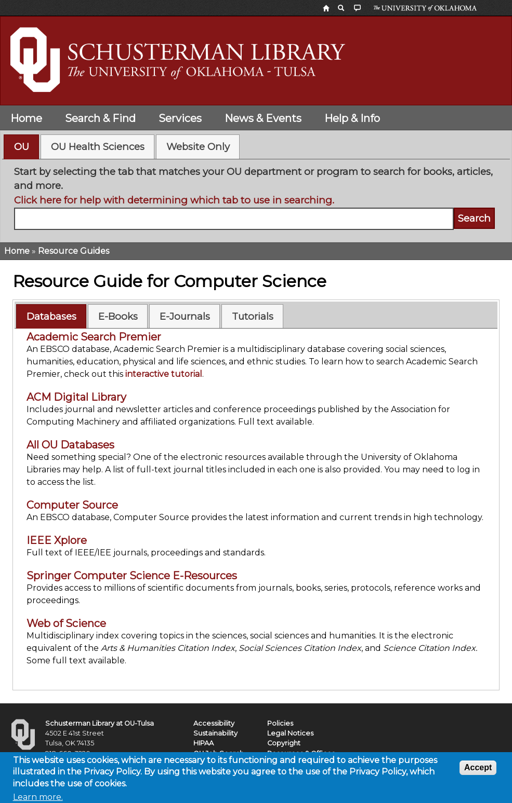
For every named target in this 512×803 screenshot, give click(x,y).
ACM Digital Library (76, 397)
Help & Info (352, 118)
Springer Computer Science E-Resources (132, 575)
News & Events (263, 118)
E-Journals (185, 316)
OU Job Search (218, 753)
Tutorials (252, 316)
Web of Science (66, 623)
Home (26, 118)
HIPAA (203, 743)
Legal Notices (290, 733)
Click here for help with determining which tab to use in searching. (174, 200)
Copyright (283, 743)
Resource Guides (73, 251)
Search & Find (100, 118)
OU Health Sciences (98, 147)
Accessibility (213, 723)
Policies (280, 723)
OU (21, 147)
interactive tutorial (163, 374)
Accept (478, 771)
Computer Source (72, 505)
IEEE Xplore (57, 540)
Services (180, 118)
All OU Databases (70, 445)
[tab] (21, 146)
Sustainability (215, 733)
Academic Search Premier (94, 337)
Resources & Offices (301, 753)
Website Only (198, 147)
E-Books (118, 316)
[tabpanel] (256, 197)
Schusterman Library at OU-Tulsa (99, 723)
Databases (51, 316)
